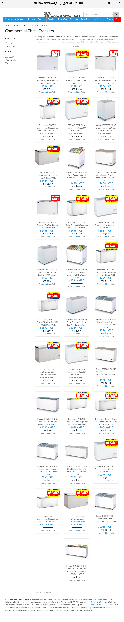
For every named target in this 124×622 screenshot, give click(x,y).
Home (7, 29)
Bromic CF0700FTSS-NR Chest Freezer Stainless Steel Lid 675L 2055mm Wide (77, 474)
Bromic (9, 64)
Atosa (9, 61)
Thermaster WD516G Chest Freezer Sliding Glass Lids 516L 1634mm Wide (77, 426)
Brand (8, 56)
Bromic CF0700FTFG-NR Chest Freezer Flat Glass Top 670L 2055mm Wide (76, 573)
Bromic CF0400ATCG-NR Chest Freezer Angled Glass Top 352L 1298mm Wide (105, 327)
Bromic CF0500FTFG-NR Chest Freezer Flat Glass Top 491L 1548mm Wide (47, 426)
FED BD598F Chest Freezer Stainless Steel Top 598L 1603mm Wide (47, 376)
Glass (9, 51)
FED (8, 68)
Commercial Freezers (20, 29)
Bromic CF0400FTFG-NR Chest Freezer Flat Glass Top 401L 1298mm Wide (76, 326)
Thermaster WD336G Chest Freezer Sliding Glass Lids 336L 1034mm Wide (77, 229)
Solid (9, 47)
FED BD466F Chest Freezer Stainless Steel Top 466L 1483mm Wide (47, 179)
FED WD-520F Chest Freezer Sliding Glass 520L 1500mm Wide (76, 376)
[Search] (116, 14)
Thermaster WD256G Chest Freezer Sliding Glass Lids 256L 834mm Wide (48, 132)
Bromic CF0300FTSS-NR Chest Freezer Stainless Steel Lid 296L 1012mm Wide (106, 180)
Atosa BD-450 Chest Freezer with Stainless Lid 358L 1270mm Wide (47, 84)
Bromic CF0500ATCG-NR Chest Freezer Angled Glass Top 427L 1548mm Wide (47, 474)
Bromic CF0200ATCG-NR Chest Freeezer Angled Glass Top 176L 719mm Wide (76, 180)
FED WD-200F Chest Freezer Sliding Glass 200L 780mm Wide (76, 84)
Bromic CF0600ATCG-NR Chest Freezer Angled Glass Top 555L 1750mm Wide (105, 524)
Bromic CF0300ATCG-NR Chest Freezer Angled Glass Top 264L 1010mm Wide (76, 278)
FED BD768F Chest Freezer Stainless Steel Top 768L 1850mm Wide (77, 523)
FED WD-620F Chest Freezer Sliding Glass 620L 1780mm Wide (105, 473)
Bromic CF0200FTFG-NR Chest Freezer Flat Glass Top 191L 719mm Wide (105, 132)
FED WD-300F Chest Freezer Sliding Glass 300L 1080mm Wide (76, 132)
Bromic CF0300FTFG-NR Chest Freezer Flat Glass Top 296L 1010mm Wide (47, 276)
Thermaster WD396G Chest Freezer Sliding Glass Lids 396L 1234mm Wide (106, 276)
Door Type (10, 42)
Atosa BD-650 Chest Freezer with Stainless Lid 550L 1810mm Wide (47, 229)
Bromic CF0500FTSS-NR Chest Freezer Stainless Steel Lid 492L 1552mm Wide (106, 377)
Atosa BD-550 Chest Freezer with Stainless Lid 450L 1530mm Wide (105, 84)
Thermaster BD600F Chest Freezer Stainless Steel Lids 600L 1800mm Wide (48, 326)
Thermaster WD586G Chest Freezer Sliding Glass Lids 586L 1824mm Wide (48, 523)
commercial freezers (100, 609)
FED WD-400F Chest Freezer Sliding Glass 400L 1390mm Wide (105, 229)
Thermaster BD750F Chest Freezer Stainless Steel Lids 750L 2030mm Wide (106, 426)
